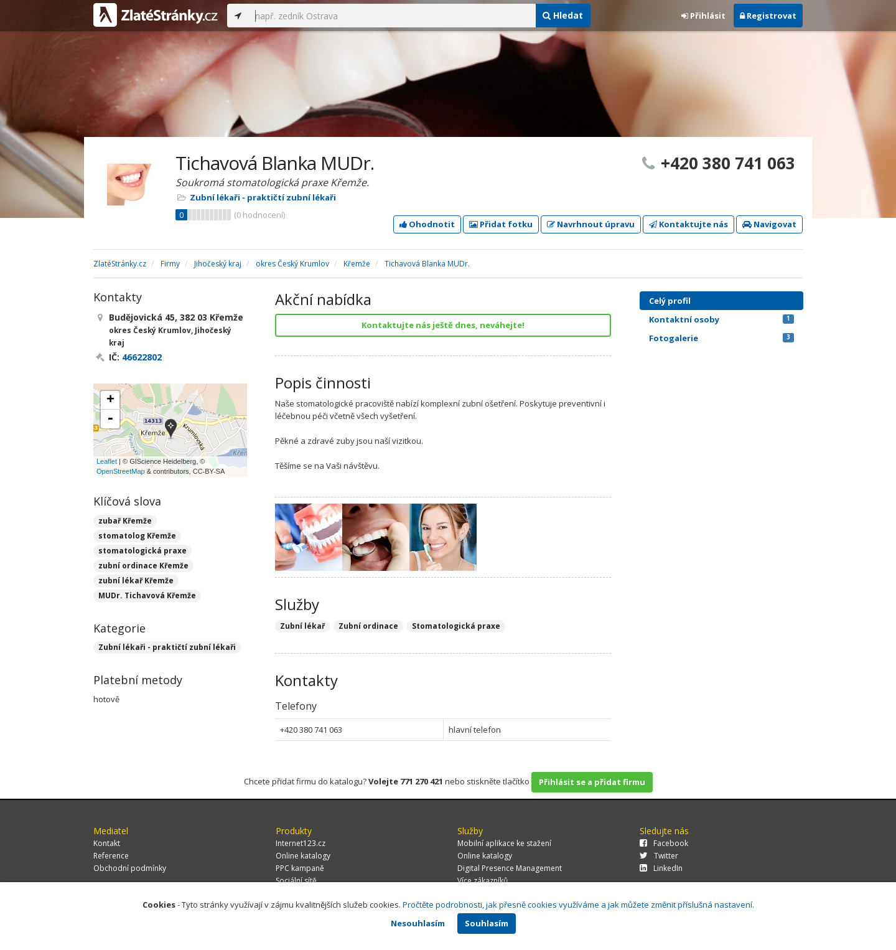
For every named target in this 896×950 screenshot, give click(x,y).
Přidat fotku (501, 224)
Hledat (563, 15)
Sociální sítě (296, 880)
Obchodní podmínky (129, 868)
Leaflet (106, 461)
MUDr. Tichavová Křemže (147, 595)
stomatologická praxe (142, 550)
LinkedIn (661, 868)
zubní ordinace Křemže (143, 565)
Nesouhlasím (418, 923)
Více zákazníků (482, 880)
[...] (392, 15)
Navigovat (769, 224)
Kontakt (106, 843)
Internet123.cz (300, 843)
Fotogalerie (721, 338)
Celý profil (670, 300)
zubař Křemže (125, 520)
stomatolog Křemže (137, 535)
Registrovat (768, 15)
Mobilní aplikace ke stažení (504, 843)
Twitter (659, 855)
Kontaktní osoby (721, 319)
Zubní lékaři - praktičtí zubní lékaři (263, 197)
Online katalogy (303, 855)
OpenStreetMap (120, 471)
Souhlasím (486, 923)
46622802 (142, 357)
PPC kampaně (300, 868)
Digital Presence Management (509, 868)
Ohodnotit (427, 224)
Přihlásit (703, 15)
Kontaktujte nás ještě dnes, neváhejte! (443, 325)
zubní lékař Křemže (136, 580)
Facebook (664, 843)
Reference (111, 855)
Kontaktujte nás (688, 224)
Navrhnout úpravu (591, 224)
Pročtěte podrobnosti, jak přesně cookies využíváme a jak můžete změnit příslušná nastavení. (578, 904)
